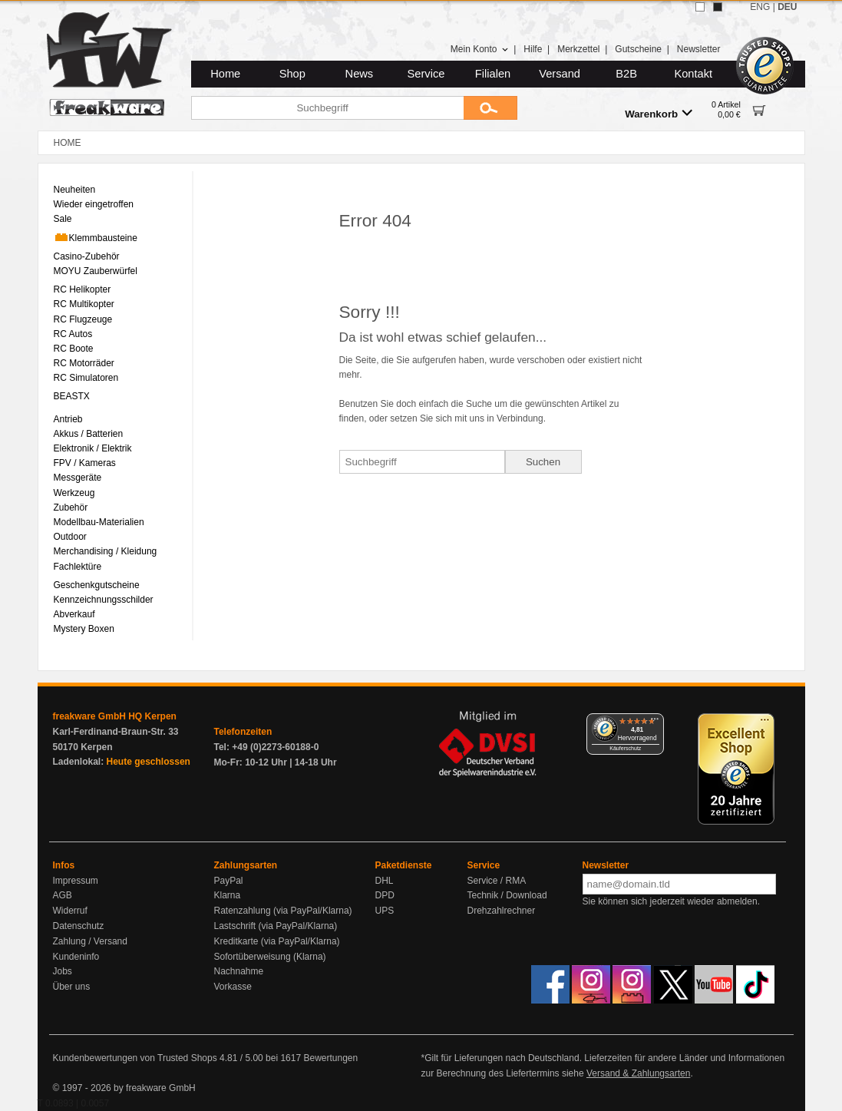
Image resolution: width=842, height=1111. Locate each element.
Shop (292, 74)
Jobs (62, 971)
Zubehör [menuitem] (71, 507)
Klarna (227, 895)
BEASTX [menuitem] (72, 396)
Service (426, 74)
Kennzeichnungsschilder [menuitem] (104, 599)
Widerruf (70, 910)
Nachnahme (239, 971)
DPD (385, 895)
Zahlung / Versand (90, 941)
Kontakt (693, 74)
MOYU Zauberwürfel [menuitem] (95, 271)
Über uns (72, 986)
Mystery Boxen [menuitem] (84, 628)
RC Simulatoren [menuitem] (86, 377)
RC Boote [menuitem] (74, 348)
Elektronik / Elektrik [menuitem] (93, 448)
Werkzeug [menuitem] (74, 493)
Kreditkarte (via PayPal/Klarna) (277, 941)
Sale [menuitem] (63, 218)
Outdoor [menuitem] (70, 536)
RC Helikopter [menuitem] (82, 289)
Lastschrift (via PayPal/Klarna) (276, 926)
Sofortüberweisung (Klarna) (270, 956)
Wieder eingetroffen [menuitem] (94, 204)
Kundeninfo (76, 956)
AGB (62, 895)
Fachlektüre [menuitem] (78, 566)
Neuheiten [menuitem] (75, 189)
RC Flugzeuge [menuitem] (83, 319)
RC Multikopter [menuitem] (84, 304)
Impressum (75, 880)
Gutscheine (638, 49)
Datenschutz (78, 926)
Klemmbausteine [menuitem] (95, 237)
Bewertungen (330, 1058)
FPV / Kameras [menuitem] (85, 463)
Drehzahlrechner (501, 910)
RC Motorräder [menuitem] (84, 363)
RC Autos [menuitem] (73, 334)
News (359, 74)
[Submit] (490, 108)
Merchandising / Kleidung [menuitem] (105, 551)
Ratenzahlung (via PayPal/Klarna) (283, 910)
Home (225, 74)
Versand (559, 74)
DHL (384, 880)
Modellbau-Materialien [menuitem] (99, 522)
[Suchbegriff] (327, 108)
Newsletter (699, 49)
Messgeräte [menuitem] (78, 477)
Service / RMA (497, 880)
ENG (760, 7)
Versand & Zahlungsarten (638, 1073)
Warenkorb (658, 113)
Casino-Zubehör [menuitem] (87, 256)
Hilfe (532, 49)
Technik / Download (507, 895)
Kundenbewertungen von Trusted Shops (135, 1058)
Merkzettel (578, 49)
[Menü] (655, 722)
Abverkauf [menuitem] (74, 614)
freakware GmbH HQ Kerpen (115, 716)
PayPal (228, 880)
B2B (626, 74)
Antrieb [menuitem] (68, 419)
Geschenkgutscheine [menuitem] (97, 585)
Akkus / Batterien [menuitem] (89, 433)
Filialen (492, 74)
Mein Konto (480, 49)
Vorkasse (233, 986)
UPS (385, 910)
